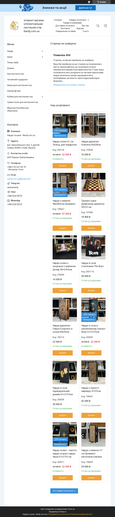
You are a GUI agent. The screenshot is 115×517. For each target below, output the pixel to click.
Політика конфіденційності (81, 514)
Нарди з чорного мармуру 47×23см (91, 389)
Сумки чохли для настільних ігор (22, 102)
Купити (62, 166)
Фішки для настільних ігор (19, 85)
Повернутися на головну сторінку (69, 85)
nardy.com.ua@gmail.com (19, 179)
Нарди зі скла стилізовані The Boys (92, 265)
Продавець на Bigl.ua (57, 512)
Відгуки (80, 28)
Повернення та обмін (66, 31)
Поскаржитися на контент (58, 514)
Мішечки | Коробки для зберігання (18, 109)
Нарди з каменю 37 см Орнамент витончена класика (91, 453)
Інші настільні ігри (15, 74)
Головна (58, 20)
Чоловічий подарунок (17, 79)
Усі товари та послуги (63, 491)
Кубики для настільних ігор (20, 96)
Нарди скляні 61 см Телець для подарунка (65, 143)
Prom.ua (71, 509)
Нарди (10, 51)
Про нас (85, 26)
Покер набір (12, 62)
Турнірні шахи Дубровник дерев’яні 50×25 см (92, 204)
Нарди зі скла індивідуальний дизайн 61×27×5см (63, 391)
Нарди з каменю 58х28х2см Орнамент (64, 202)
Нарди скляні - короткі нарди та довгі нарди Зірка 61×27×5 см (65, 453)
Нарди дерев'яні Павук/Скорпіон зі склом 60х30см (62, 328)
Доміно (10, 68)
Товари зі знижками (72, 23)
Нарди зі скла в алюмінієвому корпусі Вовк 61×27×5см (93, 328)
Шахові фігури (14, 91)
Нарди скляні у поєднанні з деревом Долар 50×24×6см (64, 266)
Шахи (9, 57)
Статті (86, 31)
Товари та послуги (77, 20)
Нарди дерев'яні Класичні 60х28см (91, 143)
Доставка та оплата (65, 26)
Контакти (65, 28)
